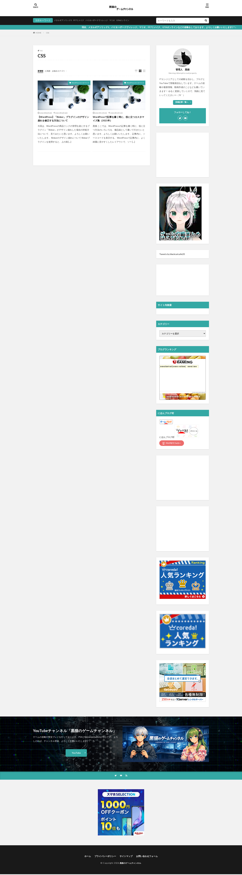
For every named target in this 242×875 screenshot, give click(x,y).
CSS (47, 33)
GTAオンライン (133, 20)
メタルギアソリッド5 (64, 20)
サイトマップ (126, 856)
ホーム (83, 856)
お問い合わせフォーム (150, 856)
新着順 (41, 70)
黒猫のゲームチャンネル (130, 863)
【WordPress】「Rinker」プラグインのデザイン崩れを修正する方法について (63, 119)
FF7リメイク (82, 20)
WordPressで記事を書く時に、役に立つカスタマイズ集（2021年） (118, 119)
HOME (38, 33)
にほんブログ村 (166, 437)
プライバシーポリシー (103, 856)
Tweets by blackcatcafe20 (172, 254)
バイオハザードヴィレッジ (103, 20)
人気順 (49, 70)
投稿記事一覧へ (181, 102)
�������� (198, 392)
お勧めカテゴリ (61, 70)
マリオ (120, 20)
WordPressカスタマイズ (80, 83)
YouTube (76, 752)
